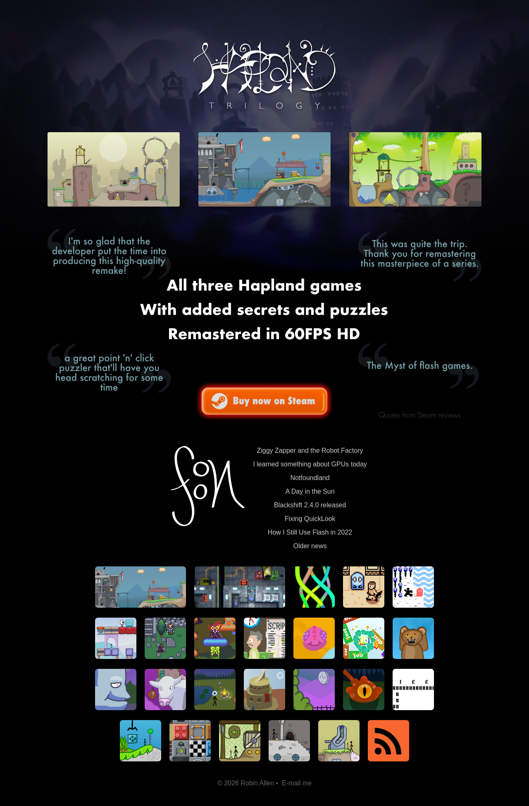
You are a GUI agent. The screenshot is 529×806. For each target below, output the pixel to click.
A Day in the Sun (309, 491)
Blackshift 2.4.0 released (310, 505)
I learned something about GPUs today (310, 464)
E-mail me (297, 783)
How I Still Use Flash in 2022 (310, 532)
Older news (310, 545)
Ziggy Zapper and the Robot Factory (310, 450)
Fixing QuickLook (310, 518)
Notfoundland (309, 477)
